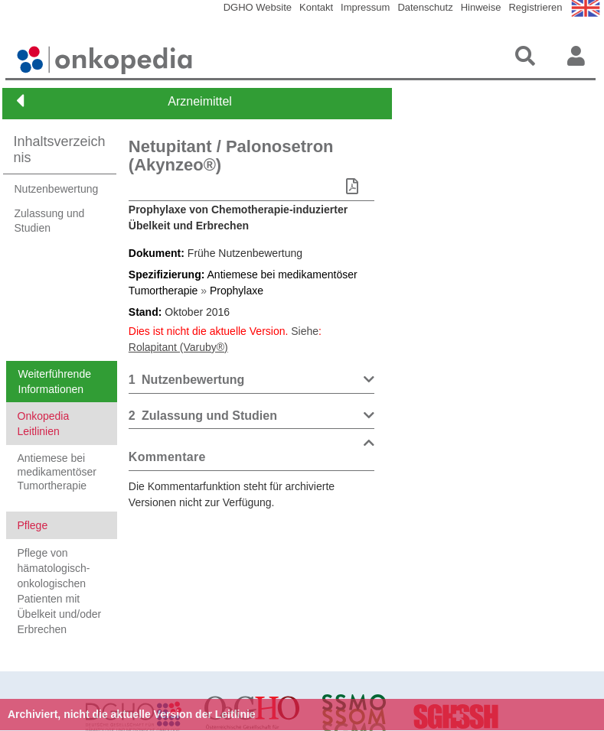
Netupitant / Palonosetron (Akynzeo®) (231, 155)
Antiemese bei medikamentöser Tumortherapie (57, 472)
